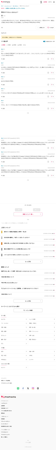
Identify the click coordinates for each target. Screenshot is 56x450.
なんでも (3, 319)
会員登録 (45, 1)
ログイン (50, 1)
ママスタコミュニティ (5, 434)
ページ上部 (28, 442)
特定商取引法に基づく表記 (6, 426)
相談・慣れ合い (32, 339)
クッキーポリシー (4, 423)
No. (2, 49)
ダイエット (3, 335)
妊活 (2, 351)
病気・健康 (3, 331)
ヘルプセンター (4, 403)
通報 (2, 27)
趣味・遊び (3, 339)
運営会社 (3, 413)
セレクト (3, 367)
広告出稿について (4, 408)
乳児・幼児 (3, 355)
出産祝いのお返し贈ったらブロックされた (15, 8)
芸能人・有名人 (32, 323)
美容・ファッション (33, 331)
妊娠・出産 (31, 351)
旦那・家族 (3, 327)
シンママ (31, 359)
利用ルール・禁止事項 (5, 380)
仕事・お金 (31, 335)
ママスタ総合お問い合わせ (6, 410)
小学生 (30, 355)
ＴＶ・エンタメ (4, 323)
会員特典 (3, 405)
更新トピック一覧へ (28, 214)
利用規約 (3, 418)
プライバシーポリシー (5, 421)
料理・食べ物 (32, 327)
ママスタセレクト (4, 432)
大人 (2, 343)
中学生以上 (3, 359)
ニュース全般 (32, 319)
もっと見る (28, 261)
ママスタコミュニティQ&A (6, 383)
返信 (4, 58)
